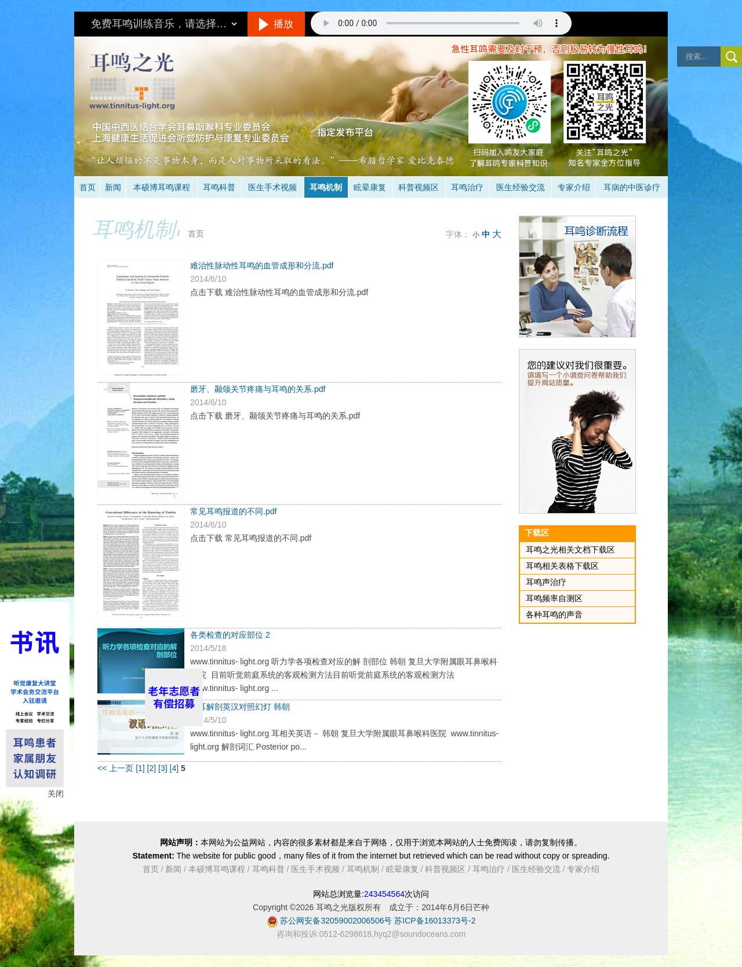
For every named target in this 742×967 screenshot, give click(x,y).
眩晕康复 (370, 187)
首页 (87, 187)
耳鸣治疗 (467, 187)
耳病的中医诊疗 (631, 187)
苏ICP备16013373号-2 (434, 920)
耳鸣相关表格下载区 (562, 565)
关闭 (56, 793)
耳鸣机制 (326, 187)
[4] (175, 768)
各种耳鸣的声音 (554, 614)
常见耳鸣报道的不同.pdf (233, 511)
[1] (141, 768)
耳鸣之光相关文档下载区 (570, 549)
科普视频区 (418, 187)
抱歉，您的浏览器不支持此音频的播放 (441, 23)
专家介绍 (574, 187)
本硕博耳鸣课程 (161, 187)
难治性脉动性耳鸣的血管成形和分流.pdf (261, 265)
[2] (152, 768)
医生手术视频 (272, 187)
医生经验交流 (520, 187)
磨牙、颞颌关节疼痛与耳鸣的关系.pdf (257, 389)
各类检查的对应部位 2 (230, 634)
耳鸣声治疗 (546, 582)
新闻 (113, 187)
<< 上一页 (115, 768)
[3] (163, 768)
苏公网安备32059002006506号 (336, 920)
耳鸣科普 (219, 187)
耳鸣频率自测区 (554, 598)
